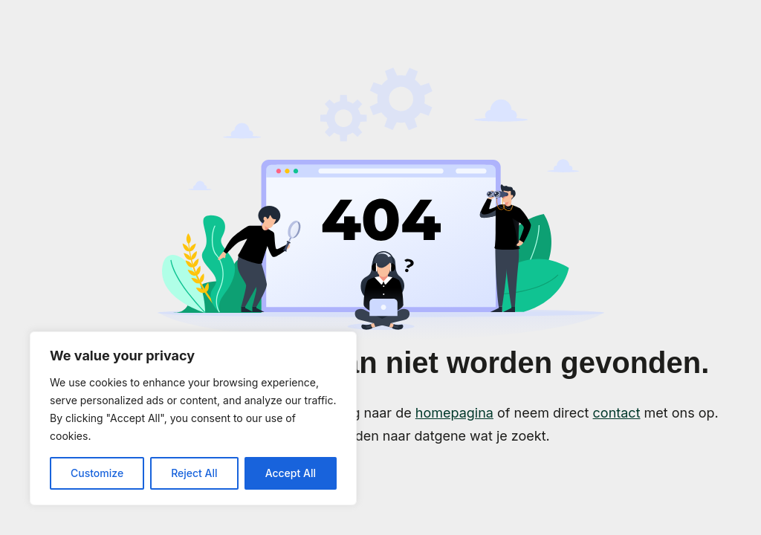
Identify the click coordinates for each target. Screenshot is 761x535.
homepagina (454, 413)
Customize (97, 473)
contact (617, 413)
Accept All (290, 473)
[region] (193, 418)
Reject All (194, 473)
